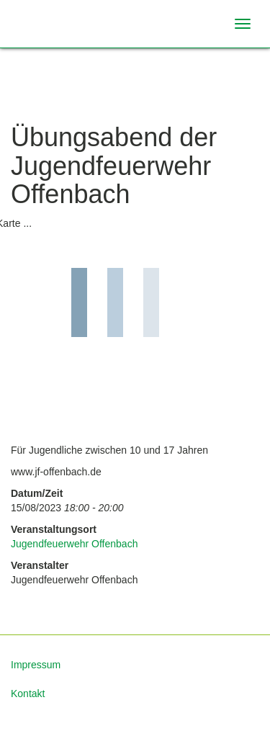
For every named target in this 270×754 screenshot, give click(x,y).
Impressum (35, 664)
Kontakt (28, 693)
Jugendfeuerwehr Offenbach (74, 543)
